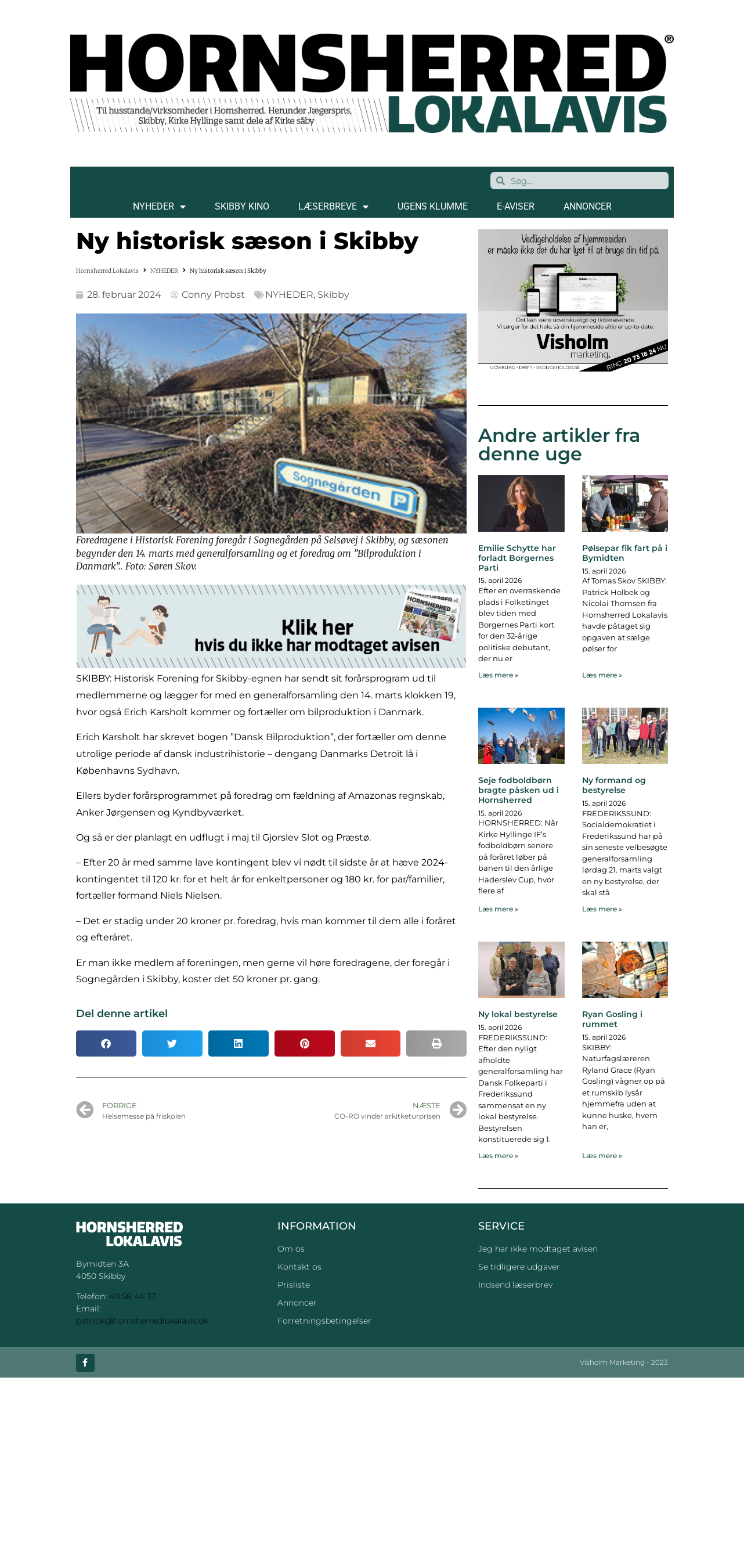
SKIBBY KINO (242, 206)
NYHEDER (159, 206)
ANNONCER (588, 206)
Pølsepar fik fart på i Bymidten (624, 553)
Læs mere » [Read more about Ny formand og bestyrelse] (602, 908)
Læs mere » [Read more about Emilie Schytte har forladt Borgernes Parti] (498, 675)
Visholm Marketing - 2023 (624, 1362)
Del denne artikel (122, 1013)
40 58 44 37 (132, 1296)
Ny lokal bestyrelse (518, 1014)
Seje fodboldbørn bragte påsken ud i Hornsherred (518, 790)
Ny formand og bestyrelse (614, 785)
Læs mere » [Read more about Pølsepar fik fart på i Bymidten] (602, 675)
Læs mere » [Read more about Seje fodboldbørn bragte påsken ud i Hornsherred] (498, 908)
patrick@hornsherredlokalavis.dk (142, 1320)
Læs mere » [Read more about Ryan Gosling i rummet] (602, 1155)
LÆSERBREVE (333, 206)
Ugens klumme (433, 206)
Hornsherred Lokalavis (107, 271)
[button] (106, 1043)
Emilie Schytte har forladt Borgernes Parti (517, 558)
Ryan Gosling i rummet (612, 1019)
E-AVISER (515, 206)
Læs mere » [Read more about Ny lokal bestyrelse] (498, 1155)
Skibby (333, 294)
